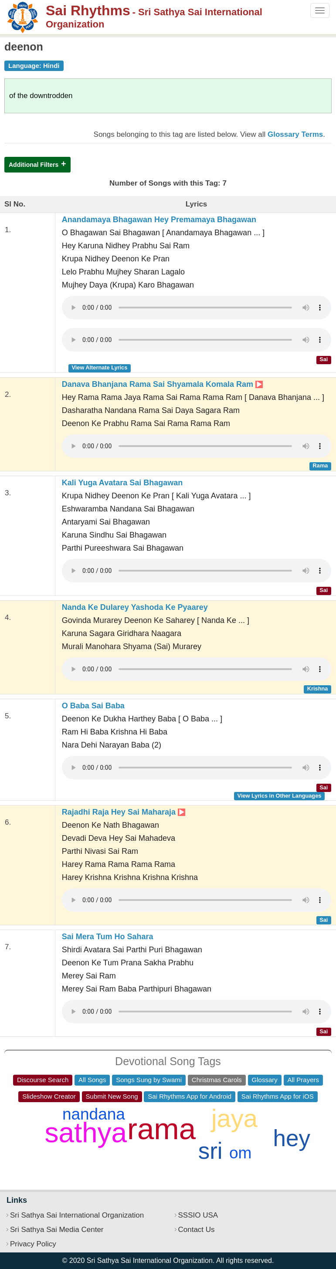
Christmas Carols (217, 1079)
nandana (93, 1114)
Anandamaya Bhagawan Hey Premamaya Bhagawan (159, 219)
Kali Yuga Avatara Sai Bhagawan (122, 482)
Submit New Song (112, 1096)
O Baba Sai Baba (93, 705)
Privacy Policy (33, 1244)
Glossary (265, 1079)
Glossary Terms (295, 134)
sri (210, 1151)
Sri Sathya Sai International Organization (77, 1215)
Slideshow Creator (49, 1096)
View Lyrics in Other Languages (280, 795)
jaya (234, 1118)
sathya (86, 1132)
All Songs (92, 1079)
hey (291, 1138)
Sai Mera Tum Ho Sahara (107, 936)
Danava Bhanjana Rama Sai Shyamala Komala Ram (162, 384)
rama (161, 1129)
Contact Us (196, 1229)
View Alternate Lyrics (99, 367)
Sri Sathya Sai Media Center (57, 1229)
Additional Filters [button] (33, 164)
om (240, 1153)
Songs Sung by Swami (149, 1079)
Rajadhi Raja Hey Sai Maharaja (123, 812)
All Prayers (303, 1079)
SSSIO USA (198, 1215)
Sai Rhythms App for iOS (277, 1096)
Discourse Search (42, 1079)
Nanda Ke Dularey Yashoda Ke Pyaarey (135, 607)
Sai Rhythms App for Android (189, 1096)
